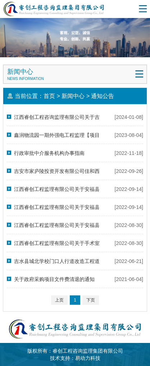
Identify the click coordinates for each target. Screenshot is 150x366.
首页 (49, 96)
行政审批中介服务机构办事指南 (49, 153)
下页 (90, 300)
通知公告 (102, 96)
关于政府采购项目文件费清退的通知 (54, 279)
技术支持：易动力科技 (75, 358)
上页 (59, 300)
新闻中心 (73, 96)
